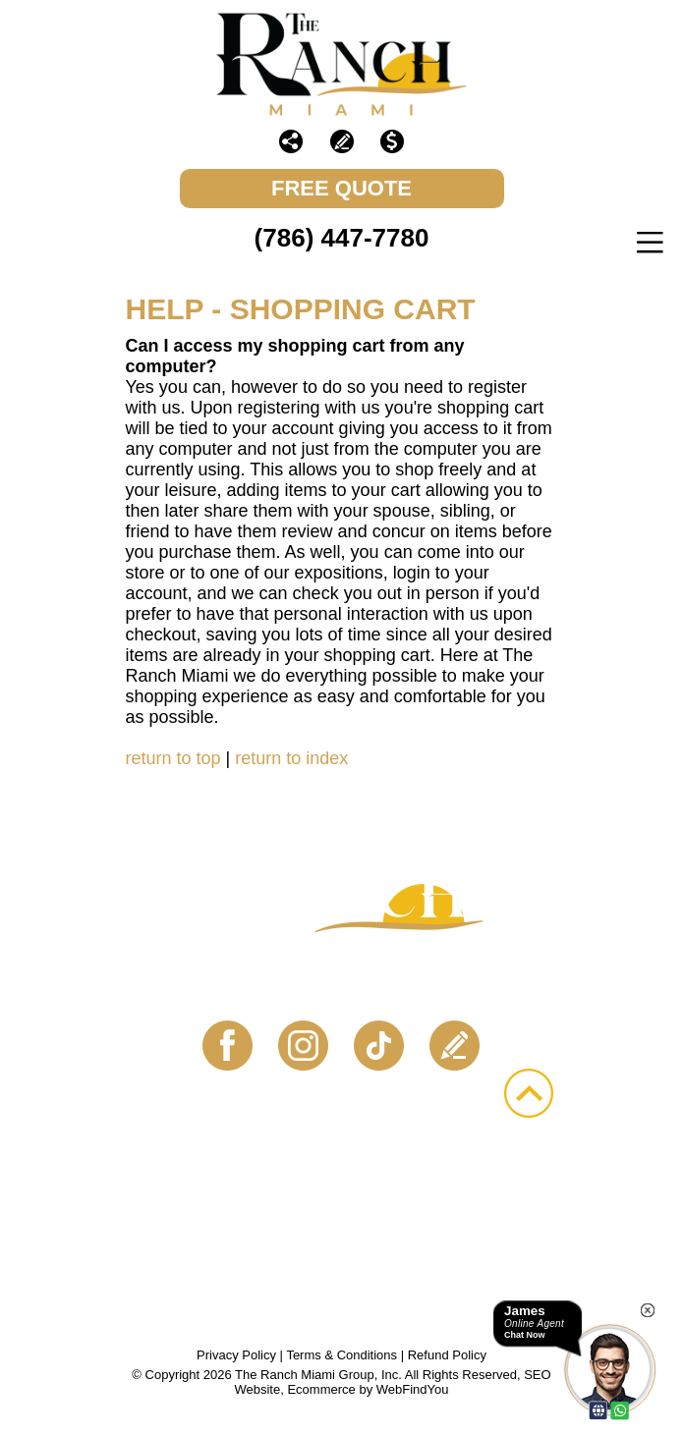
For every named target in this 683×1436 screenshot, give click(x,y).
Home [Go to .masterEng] (170, 1177)
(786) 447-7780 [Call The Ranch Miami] (342, 237)
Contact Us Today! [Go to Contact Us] (341, 987)
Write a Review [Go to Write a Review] (342, 141)
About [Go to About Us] (269, 1177)
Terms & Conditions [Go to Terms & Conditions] (341, 1355)
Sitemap (472, 1200)
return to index (291, 758)
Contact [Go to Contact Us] (346, 1200)
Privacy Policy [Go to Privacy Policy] (236, 1355)
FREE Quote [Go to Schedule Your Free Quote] (341, 188)
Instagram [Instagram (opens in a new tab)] (303, 1046)
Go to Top (528, 1093)
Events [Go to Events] (377, 1177)
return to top (173, 758)
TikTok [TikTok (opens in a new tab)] (379, 1046)
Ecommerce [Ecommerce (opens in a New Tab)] (321, 1389)
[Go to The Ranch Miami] (342, 64)
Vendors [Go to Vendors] (215, 1200)
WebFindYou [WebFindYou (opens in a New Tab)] (412, 1389)
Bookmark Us (341, 1223)
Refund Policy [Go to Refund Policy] (447, 1355)
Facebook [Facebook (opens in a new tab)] (228, 1046)
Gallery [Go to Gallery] (497, 1177)
